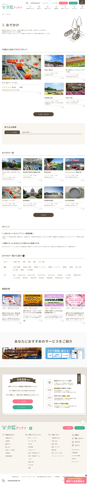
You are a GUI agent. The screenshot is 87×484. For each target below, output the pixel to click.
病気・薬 (7, 447)
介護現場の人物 (56, 438)
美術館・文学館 (27, 267)
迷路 (29, 468)
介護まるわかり (8, 435)
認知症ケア (8, 444)
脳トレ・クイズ (32, 438)
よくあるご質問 (54, 3)
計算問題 (30, 447)
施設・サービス (56, 447)
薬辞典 (75, 435)
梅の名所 (41, 278)
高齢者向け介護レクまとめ (55, 308)
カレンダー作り (32, 441)
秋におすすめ (41, 275)
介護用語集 (75, 452)
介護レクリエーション (33, 434)
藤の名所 (25, 278)
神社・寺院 (78, 267)
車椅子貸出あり (59, 278)
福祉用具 (54, 450)
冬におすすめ (51, 275)
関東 (24, 262)
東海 (29, 262)
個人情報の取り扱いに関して (44, 476)
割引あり (68, 278)
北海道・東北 (16, 262)
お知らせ (74, 458)
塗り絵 (30, 444)
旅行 (14, 275)
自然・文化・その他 (57, 453)
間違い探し (31, 462)
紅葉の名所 (33, 278)
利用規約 (57, 476)
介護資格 (7, 453)
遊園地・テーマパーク (54, 267)
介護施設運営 (8, 456)
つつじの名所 (16, 278)
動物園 (64, 267)
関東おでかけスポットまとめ (13, 308)
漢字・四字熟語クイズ (34, 453)
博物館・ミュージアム (40, 267)
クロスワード (31, 450)
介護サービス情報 (9, 450)
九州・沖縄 (41, 262)
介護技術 (7, 441)
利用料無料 (49, 278)
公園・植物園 (16, 267)
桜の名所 (60, 275)
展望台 (22, 270)
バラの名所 (68, 275)
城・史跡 (15, 270)
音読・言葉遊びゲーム (34, 456)
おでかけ (76, 442)
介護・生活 (54, 441)
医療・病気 (54, 444)
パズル (30, 459)
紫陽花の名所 (77, 275)
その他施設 (30, 270)
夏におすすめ (31, 275)
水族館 (71, 267)
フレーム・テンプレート (58, 456)
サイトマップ (75, 461)
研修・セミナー (78, 438)
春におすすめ (21, 275)
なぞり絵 (30, 465)
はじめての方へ (45, 3)
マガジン (76, 445)
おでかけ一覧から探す (12, 255)
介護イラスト (53, 434)
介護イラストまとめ (33, 308)
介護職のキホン (9, 438)
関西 (34, 262)
